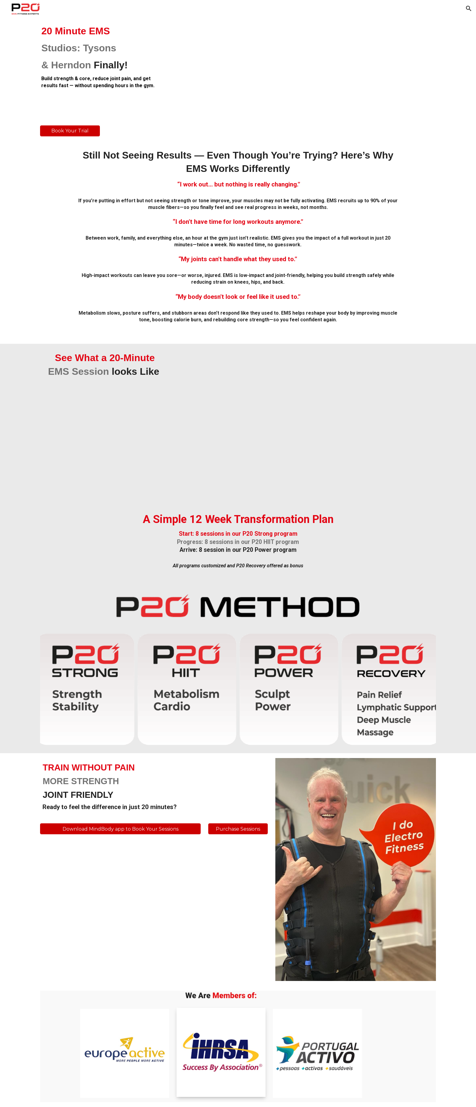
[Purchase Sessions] (238, 829)
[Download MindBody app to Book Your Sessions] (120, 829)
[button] (468, 8)
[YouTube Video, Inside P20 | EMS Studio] (322, 69)
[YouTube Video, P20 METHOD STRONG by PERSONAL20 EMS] (305, 422)
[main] (103, 56)
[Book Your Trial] (69, 130)
